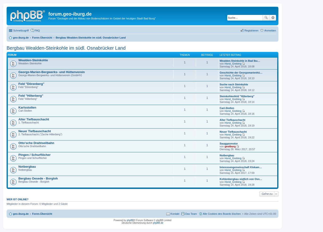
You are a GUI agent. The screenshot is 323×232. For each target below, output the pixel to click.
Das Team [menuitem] (191, 213)
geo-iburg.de (21, 213)
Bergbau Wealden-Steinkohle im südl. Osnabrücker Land (66, 48)
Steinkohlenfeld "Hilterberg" (237, 96)
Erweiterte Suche (273, 18)
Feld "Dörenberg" (31, 84)
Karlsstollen (27, 107)
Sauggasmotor (229, 143)
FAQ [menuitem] (37, 30)
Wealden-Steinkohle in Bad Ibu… (240, 60)
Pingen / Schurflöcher (34, 155)
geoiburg (230, 146)
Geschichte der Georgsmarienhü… (241, 72)
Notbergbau (227, 155)
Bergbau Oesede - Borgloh (38, 178)
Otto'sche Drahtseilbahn (36, 143)
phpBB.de (158, 223)
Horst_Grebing (233, 63)
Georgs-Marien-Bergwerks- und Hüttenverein (51, 72)
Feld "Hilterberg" (30, 95)
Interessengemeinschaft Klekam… (241, 167)
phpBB (130, 220)
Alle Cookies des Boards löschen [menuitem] (222, 213)
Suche (266, 18)
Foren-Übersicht (42, 213)
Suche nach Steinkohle (234, 84)
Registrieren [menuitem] (251, 30)
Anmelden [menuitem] (270, 30)
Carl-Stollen (227, 108)
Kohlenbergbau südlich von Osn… (241, 179)
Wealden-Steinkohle (33, 60)
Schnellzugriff (21, 30)
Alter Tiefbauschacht (33, 119)
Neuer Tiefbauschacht (34, 131)
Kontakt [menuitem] (175, 213)
